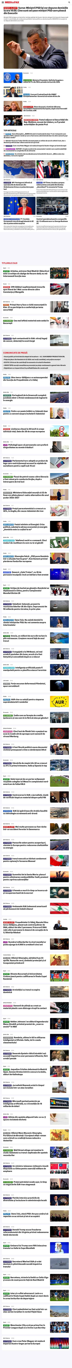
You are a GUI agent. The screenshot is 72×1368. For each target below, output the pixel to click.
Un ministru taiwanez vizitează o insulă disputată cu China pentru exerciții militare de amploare (25, 1168)
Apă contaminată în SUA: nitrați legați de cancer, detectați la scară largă (25, 339)
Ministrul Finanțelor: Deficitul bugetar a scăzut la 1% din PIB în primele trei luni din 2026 (43, 81)
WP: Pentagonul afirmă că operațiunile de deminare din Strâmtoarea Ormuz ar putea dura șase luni (19, 186)
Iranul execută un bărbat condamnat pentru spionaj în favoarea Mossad (24, 859)
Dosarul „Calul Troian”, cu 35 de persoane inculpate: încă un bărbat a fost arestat (25, 573)
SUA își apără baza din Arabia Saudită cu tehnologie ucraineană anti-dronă (25, 812)
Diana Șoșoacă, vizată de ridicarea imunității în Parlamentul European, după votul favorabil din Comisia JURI (45, 108)
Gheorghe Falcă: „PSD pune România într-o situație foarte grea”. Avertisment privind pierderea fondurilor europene (26, 559)
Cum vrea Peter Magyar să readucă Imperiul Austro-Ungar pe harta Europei (24, 1342)
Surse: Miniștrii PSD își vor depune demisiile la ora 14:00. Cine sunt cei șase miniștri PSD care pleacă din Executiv (36, 11)
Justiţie (5, 919)
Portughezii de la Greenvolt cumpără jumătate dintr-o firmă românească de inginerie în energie (25, 398)
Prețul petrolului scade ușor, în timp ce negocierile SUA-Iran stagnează (25, 1183)
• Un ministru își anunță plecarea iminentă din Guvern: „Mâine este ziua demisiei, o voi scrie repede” (34, 155)
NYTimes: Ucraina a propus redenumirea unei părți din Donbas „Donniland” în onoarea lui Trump (50, 185)
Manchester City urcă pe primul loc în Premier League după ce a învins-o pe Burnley (24, 1326)
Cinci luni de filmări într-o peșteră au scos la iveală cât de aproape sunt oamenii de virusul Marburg (25, 734)
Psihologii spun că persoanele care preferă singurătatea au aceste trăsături (25, 446)
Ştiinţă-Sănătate (7, 728)
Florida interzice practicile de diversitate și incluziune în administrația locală (25, 1199)
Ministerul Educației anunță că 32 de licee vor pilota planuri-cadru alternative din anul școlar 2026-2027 (26, 495)
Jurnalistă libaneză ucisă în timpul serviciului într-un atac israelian (23, 1086)
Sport (4, 268)
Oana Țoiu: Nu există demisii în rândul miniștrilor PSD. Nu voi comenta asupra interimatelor (24, 622)
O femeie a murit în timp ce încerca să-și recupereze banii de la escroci (25, 891)
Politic (25, 87)
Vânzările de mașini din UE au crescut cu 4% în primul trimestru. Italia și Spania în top (25, 764)
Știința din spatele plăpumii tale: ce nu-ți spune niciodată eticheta (24, 1118)
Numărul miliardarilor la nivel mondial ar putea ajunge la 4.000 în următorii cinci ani (24, 943)
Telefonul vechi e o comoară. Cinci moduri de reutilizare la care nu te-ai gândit (25, 541)
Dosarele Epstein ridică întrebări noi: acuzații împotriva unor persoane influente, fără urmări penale (25, 1056)
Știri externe (27, 115)
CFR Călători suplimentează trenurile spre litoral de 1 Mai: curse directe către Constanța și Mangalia (24, 289)
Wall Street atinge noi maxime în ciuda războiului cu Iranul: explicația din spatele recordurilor (25, 1152)
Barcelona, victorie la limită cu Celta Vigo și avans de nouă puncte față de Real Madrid (25, 1278)
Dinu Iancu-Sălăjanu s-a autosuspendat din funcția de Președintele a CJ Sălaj (25, 378)
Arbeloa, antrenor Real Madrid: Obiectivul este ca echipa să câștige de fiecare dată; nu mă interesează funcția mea (26, 273)
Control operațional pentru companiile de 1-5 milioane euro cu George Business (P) (52, 221)
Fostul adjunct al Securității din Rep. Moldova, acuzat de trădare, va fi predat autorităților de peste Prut (46, 122)
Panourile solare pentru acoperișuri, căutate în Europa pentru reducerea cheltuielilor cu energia (25, 845)
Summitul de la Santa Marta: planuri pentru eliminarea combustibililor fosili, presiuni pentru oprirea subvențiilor (25, 877)
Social (4, 284)
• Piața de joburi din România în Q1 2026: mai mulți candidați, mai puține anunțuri (32, 359)
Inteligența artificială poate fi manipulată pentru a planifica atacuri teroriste (24, 668)
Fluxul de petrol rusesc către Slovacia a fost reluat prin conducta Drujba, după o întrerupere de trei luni (25, 479)
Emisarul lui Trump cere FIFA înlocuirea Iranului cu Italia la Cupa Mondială (25, 1246)
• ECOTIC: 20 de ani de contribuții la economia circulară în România (26, 362)
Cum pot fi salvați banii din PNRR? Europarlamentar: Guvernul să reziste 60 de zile (41, 95)
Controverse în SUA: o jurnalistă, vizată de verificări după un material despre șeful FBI (25, 796)
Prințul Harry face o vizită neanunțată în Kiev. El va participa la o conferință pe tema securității (25, 307)
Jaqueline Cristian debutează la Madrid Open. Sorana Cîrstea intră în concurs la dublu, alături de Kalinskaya (25, 1072)
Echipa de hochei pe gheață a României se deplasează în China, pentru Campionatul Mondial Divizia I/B (26, 590)
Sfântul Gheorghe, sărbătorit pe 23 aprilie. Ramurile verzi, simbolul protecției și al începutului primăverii (24, 960)
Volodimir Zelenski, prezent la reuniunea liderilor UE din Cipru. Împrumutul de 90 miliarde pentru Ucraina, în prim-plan (25, 606)
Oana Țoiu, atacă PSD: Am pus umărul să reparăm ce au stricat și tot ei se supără (25, 1215)
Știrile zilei (6, 392)
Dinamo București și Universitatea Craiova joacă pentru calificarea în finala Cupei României (25, 976)
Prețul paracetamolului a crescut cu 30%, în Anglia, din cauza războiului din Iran (24, 509)
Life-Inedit (6, 680)
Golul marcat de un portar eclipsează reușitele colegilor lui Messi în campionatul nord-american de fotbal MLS (26, 781)
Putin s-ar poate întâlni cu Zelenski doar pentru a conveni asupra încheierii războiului (25, 412)
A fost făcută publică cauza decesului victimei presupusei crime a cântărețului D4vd (25, 748)
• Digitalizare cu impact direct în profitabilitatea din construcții (25, 368)
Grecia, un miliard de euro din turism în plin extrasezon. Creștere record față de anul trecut (25, 638)
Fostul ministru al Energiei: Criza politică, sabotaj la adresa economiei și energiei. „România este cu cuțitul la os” (25, 527)
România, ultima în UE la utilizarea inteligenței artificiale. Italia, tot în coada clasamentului (24, 1040)
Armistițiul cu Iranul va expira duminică (21, 991)
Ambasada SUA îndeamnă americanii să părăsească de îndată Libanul (25, 907)
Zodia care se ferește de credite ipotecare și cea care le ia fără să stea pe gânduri (25, 716)
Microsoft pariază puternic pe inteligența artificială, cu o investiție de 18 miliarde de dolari (22, 1103)
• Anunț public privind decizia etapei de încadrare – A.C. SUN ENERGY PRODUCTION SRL (34, 356)
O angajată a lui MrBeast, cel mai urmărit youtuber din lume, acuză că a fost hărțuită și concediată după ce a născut (22, 654)
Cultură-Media (7, 955)
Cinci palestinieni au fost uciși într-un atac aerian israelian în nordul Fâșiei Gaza (25, 1310)
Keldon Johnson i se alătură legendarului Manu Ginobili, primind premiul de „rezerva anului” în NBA (25, 1024)
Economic (26, 73)
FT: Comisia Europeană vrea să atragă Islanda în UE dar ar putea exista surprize (19, 221)
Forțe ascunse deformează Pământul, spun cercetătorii (24, 684)
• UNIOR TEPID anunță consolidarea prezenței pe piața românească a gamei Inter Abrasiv (34, 365)
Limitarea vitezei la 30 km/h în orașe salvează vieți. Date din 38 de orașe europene (24, 430)
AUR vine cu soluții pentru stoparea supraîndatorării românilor (23, 700)
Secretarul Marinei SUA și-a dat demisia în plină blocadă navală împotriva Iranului (22, 1264)
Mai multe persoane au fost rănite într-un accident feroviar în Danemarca (24, 828)
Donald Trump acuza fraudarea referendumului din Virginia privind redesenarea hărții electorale (26, 1232)
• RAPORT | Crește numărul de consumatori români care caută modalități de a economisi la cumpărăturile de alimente (35, 150)
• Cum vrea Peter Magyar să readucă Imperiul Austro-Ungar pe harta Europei (35, 146)
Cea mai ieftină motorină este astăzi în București (26, 321)
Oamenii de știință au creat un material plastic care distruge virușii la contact (25, 1007)
